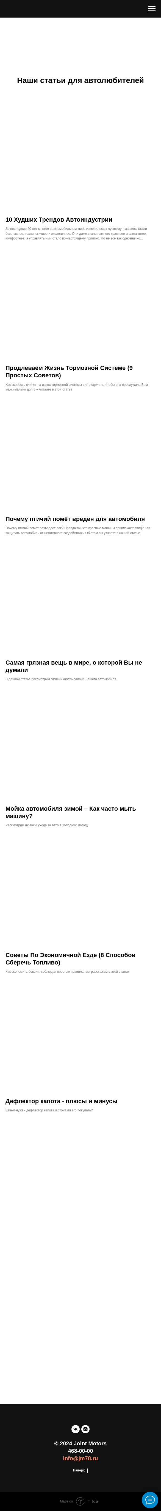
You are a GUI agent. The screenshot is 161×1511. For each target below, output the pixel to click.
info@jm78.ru (80, 1458)
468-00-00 (80, 1451)
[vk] (75, 1429)
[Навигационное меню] (152, 9)
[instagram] (85, 1429)
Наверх (80, 1470)
